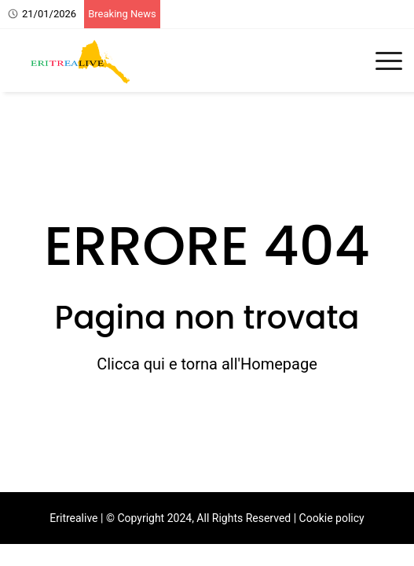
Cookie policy (332, 518)
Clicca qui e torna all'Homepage (207, 364)
